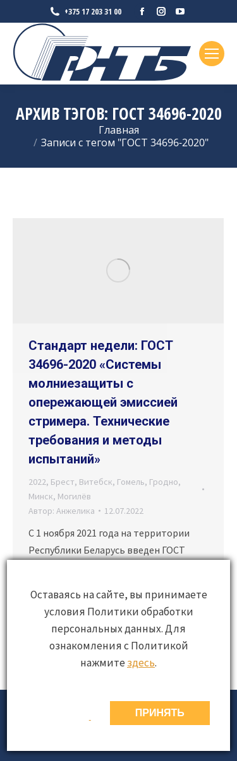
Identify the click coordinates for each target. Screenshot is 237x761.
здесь (141, 663)
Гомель (131, 481)
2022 (37, 481)
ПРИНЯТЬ (160, 712)
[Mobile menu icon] (211, 53)
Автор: (61, 510)
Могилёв (74, 496)
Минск (40, 496)
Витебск (95, 481)
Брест (63, 481)
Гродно (163, 481)
